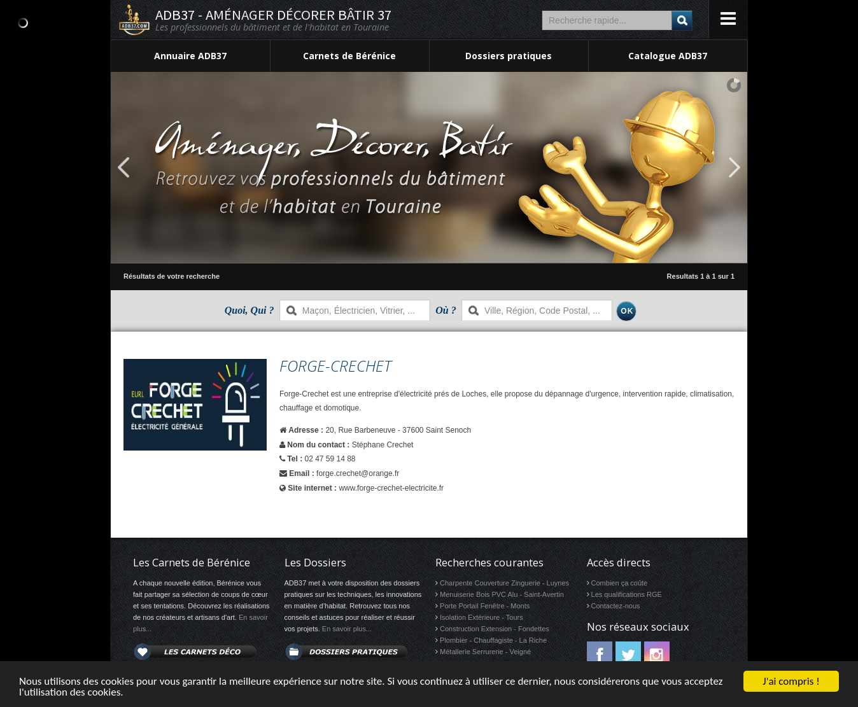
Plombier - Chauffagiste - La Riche (493, 640)
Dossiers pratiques (508, 56)
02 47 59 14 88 (329, 458)
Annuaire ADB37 (190, 56)
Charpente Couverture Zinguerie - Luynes (504, 583)
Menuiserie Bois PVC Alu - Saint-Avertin (502, 594)
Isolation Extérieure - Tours (481, 617)
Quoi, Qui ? (249, 310)
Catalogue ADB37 (667, 56)
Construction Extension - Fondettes (494, 629)
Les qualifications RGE (626, 594)
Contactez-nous (615, 606)
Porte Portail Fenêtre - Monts (485, 606)
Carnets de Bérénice (349, 56)
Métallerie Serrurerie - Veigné (485, 651)
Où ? (445, 310)
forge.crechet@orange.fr (357, 473)
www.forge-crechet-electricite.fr (391, 488)
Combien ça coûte (619, 583)
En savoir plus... (347, 629)
